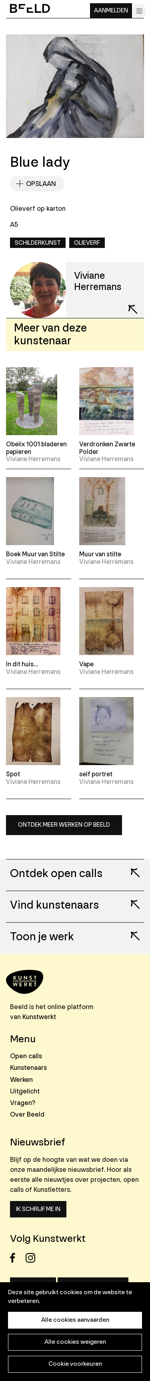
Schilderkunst (38, 243)
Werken (21, 1079)
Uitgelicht (25, 1091)
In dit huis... (22, 664)
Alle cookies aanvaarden (75, 1320)
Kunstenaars (28, 1067)
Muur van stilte (100, 554)
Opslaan (41, 184)
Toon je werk (42, 937)
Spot (13, 774)
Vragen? (22, 1103)
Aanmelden (111, 10)
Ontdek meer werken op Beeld (64, 825)
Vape (86, 664)
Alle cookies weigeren (75, 1342)
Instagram (33, 1258)
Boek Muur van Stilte (35, 554)
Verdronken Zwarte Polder (107, 448)
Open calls (26, 1056)
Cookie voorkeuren (75, 1364)
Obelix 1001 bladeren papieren (36, 448)
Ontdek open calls (56, 873)
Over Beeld (27, 1114)
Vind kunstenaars (54, 905)
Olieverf (87, 243)
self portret (95, 774)
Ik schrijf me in (38, 1209)
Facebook (17, 1258)
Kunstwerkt (39, 1017)
